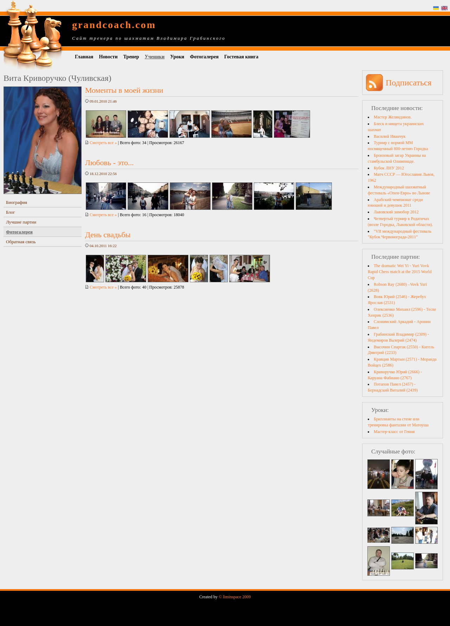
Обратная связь (21, 241)
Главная (84, 56)
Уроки (177, 56)
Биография (16, 202)
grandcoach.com (114, 24)
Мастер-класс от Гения (394, 431)
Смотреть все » (101, 142)
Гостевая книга (241, 56)
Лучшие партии (21, 222)
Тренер (131, 56)
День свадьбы (107, 234)
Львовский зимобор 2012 (396, 211)
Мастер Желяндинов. (393, 117)
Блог (10, 212)
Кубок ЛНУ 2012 (389, 168)
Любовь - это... (109, 162)
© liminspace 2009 (235, 596)
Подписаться (409, 82)
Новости (108, 56)
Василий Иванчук (390, 136)
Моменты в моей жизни (124, 90)
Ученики (154, 56)
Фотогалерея (204, 56)
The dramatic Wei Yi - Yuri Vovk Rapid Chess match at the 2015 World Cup (399, 271)
